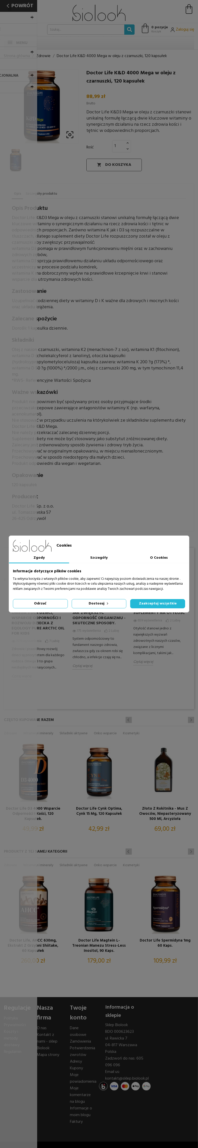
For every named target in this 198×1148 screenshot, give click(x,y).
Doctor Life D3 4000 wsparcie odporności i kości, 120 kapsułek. (33, 813)
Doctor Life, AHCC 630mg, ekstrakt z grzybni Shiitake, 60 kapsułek (33, 945)
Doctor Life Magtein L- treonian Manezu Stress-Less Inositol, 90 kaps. (99, 945)
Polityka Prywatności (15, 1021)
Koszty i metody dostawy (12, 1038)
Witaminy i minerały (38, 733)
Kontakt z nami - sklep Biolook (47, 1042)
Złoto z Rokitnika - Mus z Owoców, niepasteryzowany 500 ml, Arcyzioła (165, 813)
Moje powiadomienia (83, 1078)
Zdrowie (10, 733)
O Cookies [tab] (159, 558)
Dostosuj (99, 604)
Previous (5, 580)
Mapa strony (48, 1055)
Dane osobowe (78, 1031)
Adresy (76, 1061)
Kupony (76, 1068)
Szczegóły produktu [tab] (41, 193)
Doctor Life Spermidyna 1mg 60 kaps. (165, 943)
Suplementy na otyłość (159, 613)
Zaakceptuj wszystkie (158, 604)
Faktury (76, 1121)
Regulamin (12, 1051)
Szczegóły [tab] (99, 558)
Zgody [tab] (39, 558)
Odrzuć (40, 604)
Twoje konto (78, 1013)
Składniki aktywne (74, 733)
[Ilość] (118, 146)
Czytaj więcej (21, 676)
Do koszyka (114, 164)
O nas (42, 1028)
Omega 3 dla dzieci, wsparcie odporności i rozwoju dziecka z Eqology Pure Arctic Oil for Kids (38, 623)
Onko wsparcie (105, 733)
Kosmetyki (131, 733)
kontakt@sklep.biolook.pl (127, 1078)
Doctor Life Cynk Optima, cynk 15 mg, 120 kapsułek (99, 811)
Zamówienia (80, 1041)
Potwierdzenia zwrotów (82, 1051)
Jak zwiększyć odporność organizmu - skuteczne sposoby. (99, 618)
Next (191, 720)
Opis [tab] (17, 193)
